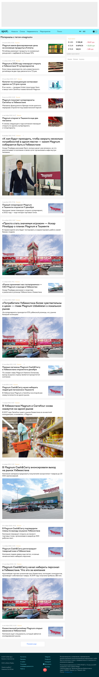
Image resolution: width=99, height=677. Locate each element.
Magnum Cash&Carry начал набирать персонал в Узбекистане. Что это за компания (30, 569)
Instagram (47, 662)
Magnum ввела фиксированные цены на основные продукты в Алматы (20, 46)
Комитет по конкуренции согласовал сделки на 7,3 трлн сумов (20, 83)
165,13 (78, 49)
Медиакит (75, 59)
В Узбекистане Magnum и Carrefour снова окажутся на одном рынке (27, 407)
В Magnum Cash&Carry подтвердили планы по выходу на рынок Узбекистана (21, 529)
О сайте (22, 662)
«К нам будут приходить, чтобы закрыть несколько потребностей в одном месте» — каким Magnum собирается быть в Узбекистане (32, 141)
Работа (22, 669)
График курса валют (74, 54)
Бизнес (17, 42)
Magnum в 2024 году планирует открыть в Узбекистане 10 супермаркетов (21, 64)
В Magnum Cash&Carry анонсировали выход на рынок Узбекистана (29, 469)
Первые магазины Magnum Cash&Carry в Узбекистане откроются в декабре (21, 368)
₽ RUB (70, 49)
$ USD (70, 42)
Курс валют (71, 38)
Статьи (22, 31)
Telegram (46, 657)
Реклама (70, 59)
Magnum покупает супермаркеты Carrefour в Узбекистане (18, 101)
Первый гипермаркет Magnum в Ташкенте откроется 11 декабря (18, 206)
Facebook (47, 659)
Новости (14, 31)
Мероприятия (45, 31)
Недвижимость (32, 31)
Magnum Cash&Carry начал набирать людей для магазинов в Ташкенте (20, 388)
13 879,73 (79, 46)
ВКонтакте (47, 664)
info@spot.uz (68, 672)
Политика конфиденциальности (26, 665)
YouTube (46, 666)
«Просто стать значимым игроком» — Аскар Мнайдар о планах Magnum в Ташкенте (28, 225)
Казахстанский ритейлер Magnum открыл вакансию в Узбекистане (22, 629)
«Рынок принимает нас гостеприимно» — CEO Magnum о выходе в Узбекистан (22, 285)
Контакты (81, 59)
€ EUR (70, 46)
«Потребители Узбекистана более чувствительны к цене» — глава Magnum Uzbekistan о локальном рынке (32, 305)
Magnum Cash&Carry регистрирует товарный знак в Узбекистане (19, 549)
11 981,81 (79, 42)
